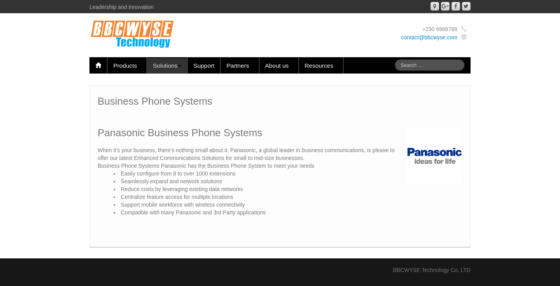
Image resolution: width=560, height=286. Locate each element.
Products (127, 65)
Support (203, 65)
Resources (320, 65)
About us (279, 65)
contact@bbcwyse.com (429, 37)
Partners (239, 65)
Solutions (167, 65)
